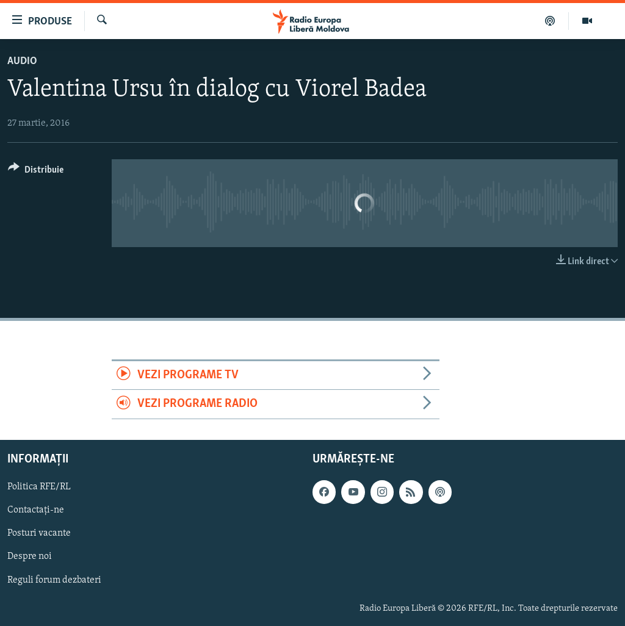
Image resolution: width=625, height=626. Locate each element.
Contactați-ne (35, 510)
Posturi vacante (39, 533)
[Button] (35, 171)
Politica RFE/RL (39, 487)
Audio (22, 61)
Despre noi (29, 556)
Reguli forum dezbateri (54, 580)
